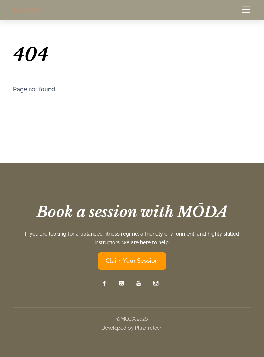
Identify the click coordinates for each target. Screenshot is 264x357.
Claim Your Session (132, 260)
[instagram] (156, 283)
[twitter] (121, 283)
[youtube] (138, 283)
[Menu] (246, 10)
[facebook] (104, 283)
